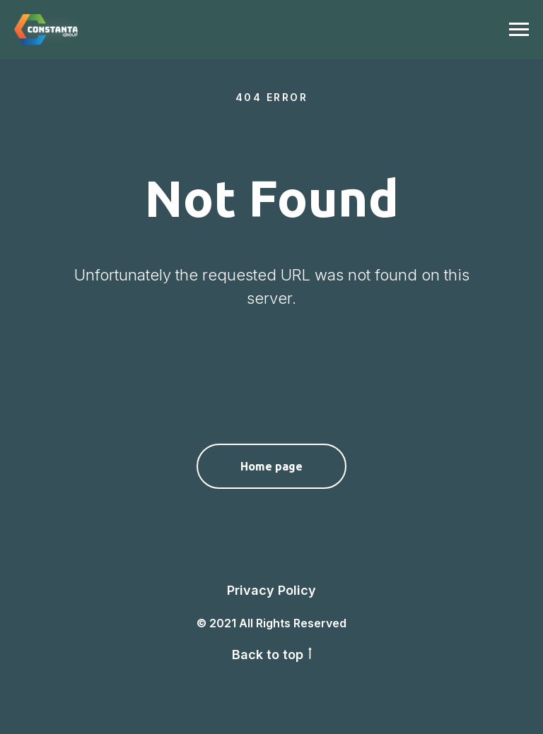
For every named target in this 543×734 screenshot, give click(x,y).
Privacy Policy (271, 590)
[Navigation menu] (519, 30)
